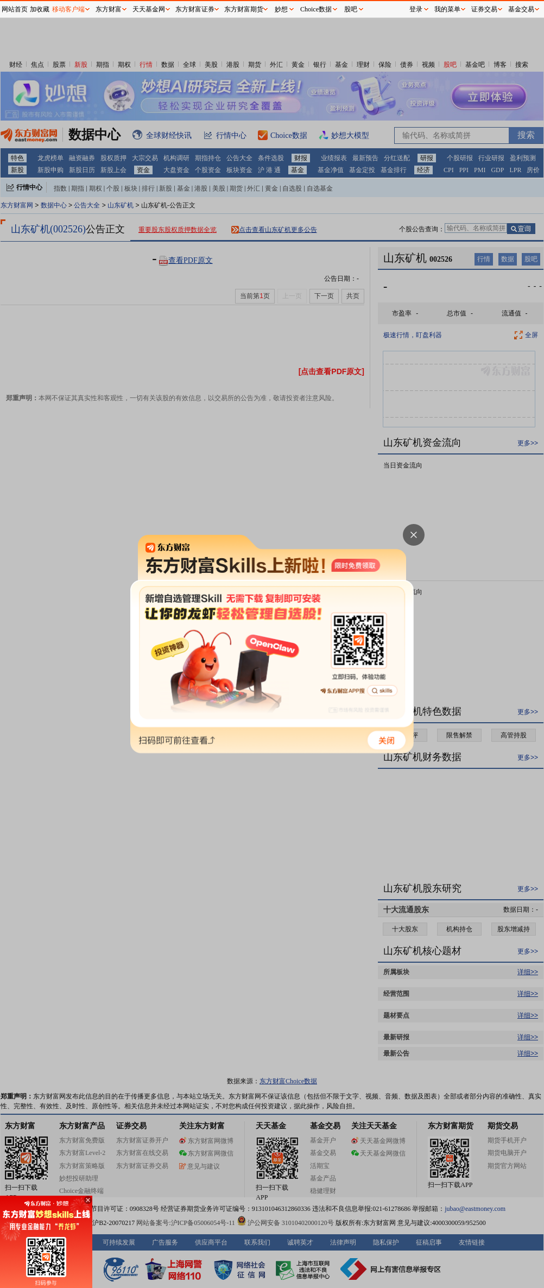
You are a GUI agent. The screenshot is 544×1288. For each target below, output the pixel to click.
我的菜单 (447, 9)
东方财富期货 (243, 9)
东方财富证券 (194, 9)
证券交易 (484, 9)
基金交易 (521, 9)
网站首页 (15, 9)
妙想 (281, 9)
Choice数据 (316, 9)
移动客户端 (68, 9)
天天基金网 (148, 9)
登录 (415, 9)
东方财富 (109, 9)
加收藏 (39, 9)
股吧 (350, 9)
